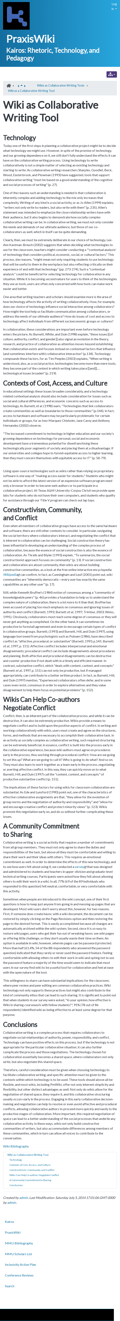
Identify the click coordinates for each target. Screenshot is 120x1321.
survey (79, 867)
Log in (114, 6)
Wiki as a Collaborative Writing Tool (31, 90)
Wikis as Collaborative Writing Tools (60, 85)
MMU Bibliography (19, 1243)
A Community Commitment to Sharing (30, 1180)
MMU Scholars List (18, 1254)
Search (9, 1286)
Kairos (9, 1221)
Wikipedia (10, 574)
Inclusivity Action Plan (20, 1264)
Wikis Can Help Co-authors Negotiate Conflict (34, 1175)
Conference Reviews (19, 1275)
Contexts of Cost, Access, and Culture (29, 1164)
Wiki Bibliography (16, 1146)
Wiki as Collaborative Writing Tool (27, 1154)
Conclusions (16, 1185)
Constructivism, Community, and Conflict (31, 1169)
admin (23, 1198)
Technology (15, 1159)
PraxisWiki (30, 39)
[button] (10, 86)
